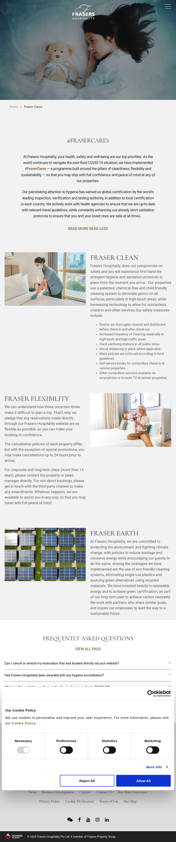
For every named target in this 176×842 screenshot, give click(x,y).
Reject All (87, 781)
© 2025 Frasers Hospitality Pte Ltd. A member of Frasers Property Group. (71, 836)
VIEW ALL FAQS (88, 649)
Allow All (143, 781)
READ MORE (78, 228)
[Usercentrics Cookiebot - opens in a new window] (151, 693)
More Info (154, 767)
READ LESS (98, 228)
